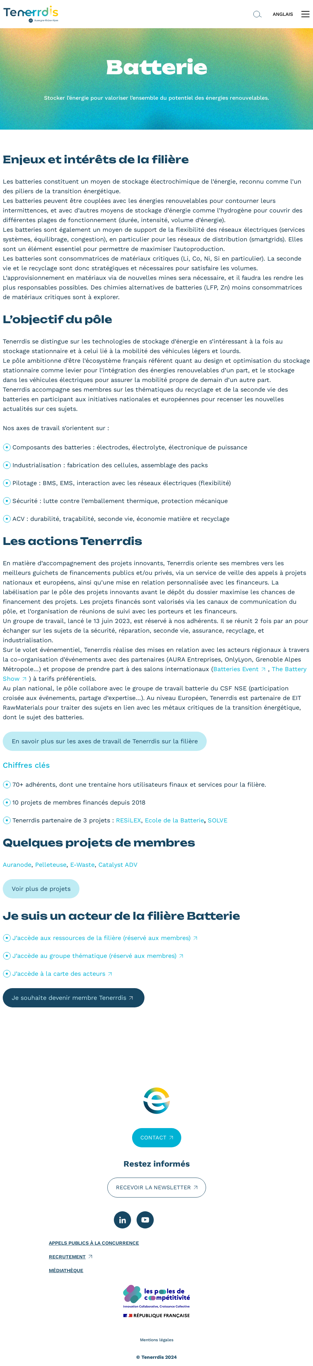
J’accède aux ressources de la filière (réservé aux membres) (101, 937)
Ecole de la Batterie (174, 820)
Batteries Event (236, 669)
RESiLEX (128, 820)
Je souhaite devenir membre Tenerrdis (69, 997)
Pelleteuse (50, 864)
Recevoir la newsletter (153, 1187)
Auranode (17, 864)
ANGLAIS (283, 14)
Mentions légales (156, 1339)
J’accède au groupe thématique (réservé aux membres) (94, 955)
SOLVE (217, 820)
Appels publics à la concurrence (94, 1243)
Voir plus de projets (41, 888)
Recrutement (67, 1256)
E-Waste (82, 864)
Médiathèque (66, 1270)
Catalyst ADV (118, 864)
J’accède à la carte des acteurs (58, 973)
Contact (153, 1137)
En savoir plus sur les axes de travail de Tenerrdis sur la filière (105, 741)
